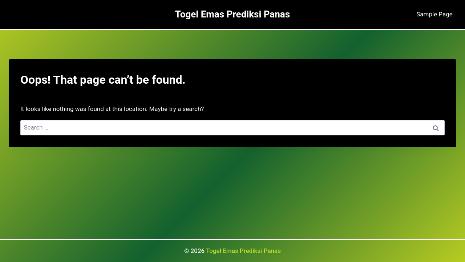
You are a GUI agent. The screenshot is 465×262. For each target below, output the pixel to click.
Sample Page (434, 14)
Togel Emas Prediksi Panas (243, 250)
